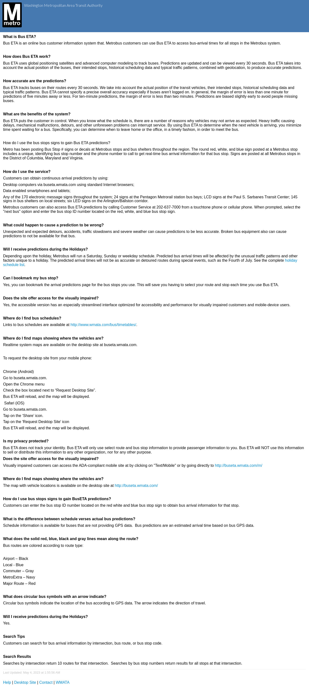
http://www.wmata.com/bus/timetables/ (103, 325)
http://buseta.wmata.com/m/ (238, 465)
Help (7, 682)
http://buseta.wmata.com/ (136, 485)
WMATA (63, 682)
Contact (46, 682)
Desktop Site (25, 682)
